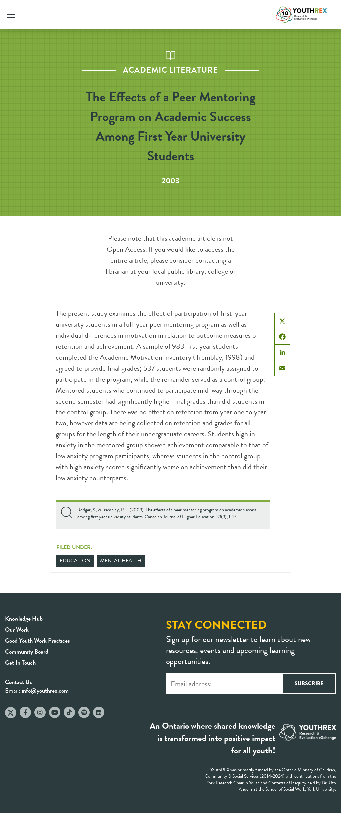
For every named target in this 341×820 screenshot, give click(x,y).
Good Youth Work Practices (37, 640)
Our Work (17, 629)
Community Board (26, 651)
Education (75, 561)
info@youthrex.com (45, 690)
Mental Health (120, 561)
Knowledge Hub (24, 618)
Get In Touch (20, 662)
